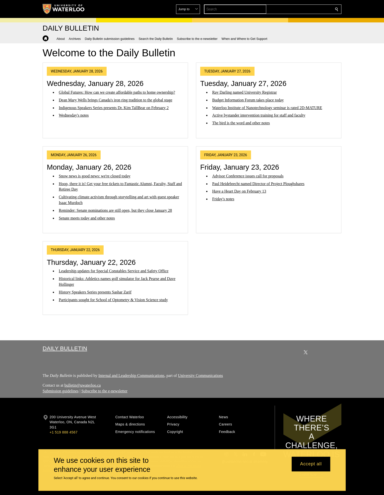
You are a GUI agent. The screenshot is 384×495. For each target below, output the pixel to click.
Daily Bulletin (65, 348)
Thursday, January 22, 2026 (91, 262)
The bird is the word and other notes (241, 123)
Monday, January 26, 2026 (89, 167)
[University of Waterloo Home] (64, 9)
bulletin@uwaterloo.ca (82, 385)
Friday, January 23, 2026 (239, 167)
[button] (300, 9)
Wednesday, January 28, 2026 (95, 83)
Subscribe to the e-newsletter (104, 391)
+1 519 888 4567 (63, 432)
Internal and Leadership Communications (131, 375)
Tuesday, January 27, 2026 (243, 83)
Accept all (311, 464)
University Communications (200, 375)
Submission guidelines (60, 391)
